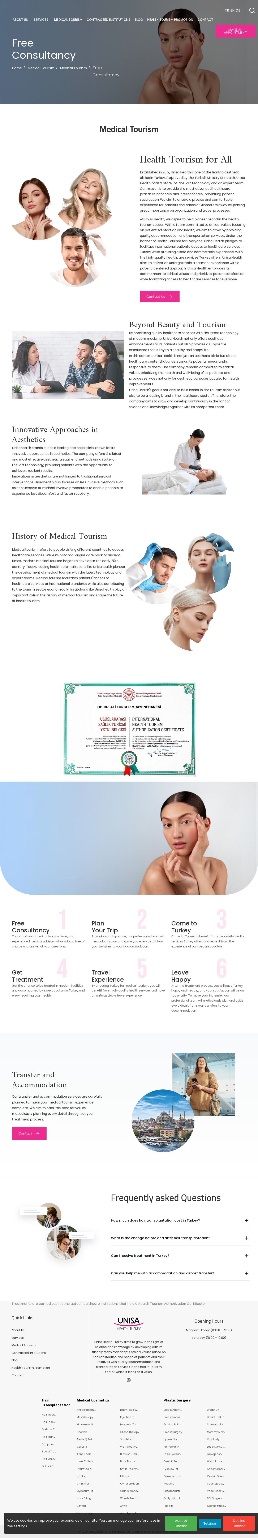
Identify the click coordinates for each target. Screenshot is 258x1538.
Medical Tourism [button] (68, 19)
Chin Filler (83, 1483)
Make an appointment (235, 31)
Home (17, 68)
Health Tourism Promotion (31, 1368)
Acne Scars (84, 1454)
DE (238, 10)
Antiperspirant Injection (91, 1410)
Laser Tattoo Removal (91, 1461)
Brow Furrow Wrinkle (132, 1461)
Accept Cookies (181, 1523)
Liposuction (171, 1439)
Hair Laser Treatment (55, 1422)
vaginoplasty (215, 1483)
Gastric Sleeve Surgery (221, 1476)
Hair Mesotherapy (53, 1459)
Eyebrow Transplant (54, 1429)
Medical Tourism (40, 68)
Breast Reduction (218, 1417)
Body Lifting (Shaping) (178, 1498)
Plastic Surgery (177, 1400)
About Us (18, 1330)
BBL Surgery (214, 1498)
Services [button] (41, 19)
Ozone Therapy (129, 1432)
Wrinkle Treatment (131, 1498)
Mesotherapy (85, 1417)
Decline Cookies (238, 1523)
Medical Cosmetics (93, 1400)
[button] (252, 10)
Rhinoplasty (171, 1446)
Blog (15, 1360)
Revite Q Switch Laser (90, 1439)
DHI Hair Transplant (54, 1466)
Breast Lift (213, 1410)
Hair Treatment (51, 1414)
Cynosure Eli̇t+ (86, 1491)
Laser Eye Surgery (218, 1446)
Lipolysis (82, 1432)
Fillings (124, 1476)
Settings (210, 1523)
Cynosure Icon (129, 1483)
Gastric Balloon (174, 1424)
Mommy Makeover (219, 1432)
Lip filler (81, 1476)
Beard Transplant (53, 1451)
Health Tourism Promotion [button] (170, 19)
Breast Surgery (173, 1432)
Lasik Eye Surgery (174, 1454)
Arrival (124, 1506)
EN (232, 10)
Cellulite (82, 1446)
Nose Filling (84, 1498)
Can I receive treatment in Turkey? (140, 1255)
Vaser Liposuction (218, 1491)
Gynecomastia (173, 1476)
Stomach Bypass (218, 1424)
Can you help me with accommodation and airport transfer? (162, 1273)
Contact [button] (205, 19)
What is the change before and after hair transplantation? (160, 1238)
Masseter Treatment (133, 1424)
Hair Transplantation (56, 1402)
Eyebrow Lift (171, 1469)
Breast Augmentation (177, 1410)
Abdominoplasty (218, 1469)
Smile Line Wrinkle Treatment (138, 1469)
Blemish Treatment (132, 1454)
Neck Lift (169, 1483)
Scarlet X (125, 1439)
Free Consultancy (106, 71)
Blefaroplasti (172, 1491)
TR (227, 10)
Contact (18, 1375)
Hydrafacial (84, 1469)
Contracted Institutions (29, 1353)
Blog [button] (139, 19)
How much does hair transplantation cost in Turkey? (155, 1220)
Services (18, 1338)
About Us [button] (21, 19)
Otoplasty (213, 1439)
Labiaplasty (214, 1454)
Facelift (168, 1506)
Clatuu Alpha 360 (131, 1491)
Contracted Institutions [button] (109, 19)
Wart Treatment (130, 1446)
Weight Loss (214, 1461)
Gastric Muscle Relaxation (223, 1506)
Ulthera (81, 1506)
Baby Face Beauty (131, 1410)
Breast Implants (174, 1417)
